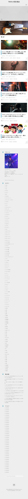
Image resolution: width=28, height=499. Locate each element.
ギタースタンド (8, 238)
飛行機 (7, 368)
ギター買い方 (8, 253)
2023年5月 (7, 422)
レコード (7, 302)
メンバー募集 (8, 291)
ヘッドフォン (8, 278)
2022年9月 (7, 437)
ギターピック (8, 240)
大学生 (7, 328)
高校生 (7, 370)
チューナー (7, 264)
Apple (6, 185)
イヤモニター (8, 214)
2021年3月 (7, 470)
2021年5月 (7, 466)
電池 (6, 361)
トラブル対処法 (8, 269)
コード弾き (7, 260)
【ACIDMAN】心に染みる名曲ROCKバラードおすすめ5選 (14, 390)
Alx (19, 490)
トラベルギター (8, 271)
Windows (7, 196)
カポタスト (7, 223)
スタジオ (7, 262)
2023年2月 (7, 428)
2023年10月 (7, 417)
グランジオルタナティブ (9, 256)
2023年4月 (7, 424)
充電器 (7, 315)
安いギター (7, 337)
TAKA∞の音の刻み (14, 2)
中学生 (7, 308)
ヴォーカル (15, 99)
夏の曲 (7, 326)
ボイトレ (11, 99)
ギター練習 (7, 251)
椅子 (6, 343)
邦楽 (6, 357)
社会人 (7, 352)
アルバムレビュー (8, 207)
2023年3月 (7, 426)
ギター (7, 229)
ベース (7, 280)
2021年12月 (7, 453)
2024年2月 (7, 409)
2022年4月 (7, 446)
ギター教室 (7, 249)
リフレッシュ (8, 300)
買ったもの (7, 354)
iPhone (7, 190)
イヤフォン (7, 212)
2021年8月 (7, 461)
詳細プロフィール (7, 176)
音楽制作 (7, 365)
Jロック (7, 192)
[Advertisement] (14, 13)
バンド (7, 273)
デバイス (7, 267)
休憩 (6, 310)
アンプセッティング (9, 210)
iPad (6, 188)
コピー (7, 258)
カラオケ (7, 225)
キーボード (7, 227)
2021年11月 (7, 455)
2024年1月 (7, 411)
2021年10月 (7, 457)
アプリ (7, 205)
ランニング (7, 297)
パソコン (7, 275)
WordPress (13, 490)
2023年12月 (7, 413)
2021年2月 (7, 472)
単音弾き (7, 321)
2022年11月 (7, 433)
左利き (7, 339)
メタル (7, 289)
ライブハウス (8, 295)
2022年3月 (7, 448)
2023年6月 (7, 420)
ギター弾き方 (8, 247)
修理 (6, 313)
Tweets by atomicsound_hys (9, 180)
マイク (7, 286)
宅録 (6, 335)
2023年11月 (7, 415)
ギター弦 (7, 245)
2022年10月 (7, 435)
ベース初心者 (8, 282)
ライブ (7, 293)
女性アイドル (8, 330)
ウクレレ (7, 216)
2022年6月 (7, 442)
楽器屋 (7, 346)
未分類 (7, 341)
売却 (6, 324)
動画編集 (7, 319)
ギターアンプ (8, 232)
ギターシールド (8, 236)
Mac (6, 194)
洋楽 (6, 350)
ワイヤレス (7, 304)
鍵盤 (6, 359)
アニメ (7, 203)
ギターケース (8, 234)
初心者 (7, 317)
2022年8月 (7, 439)
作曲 (6, 311)
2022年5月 (7, 444)
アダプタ (7, 201)
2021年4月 (7, 468)
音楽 (6, 363)
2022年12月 (7, 431)
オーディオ (7, 221)
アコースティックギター (9, 199)
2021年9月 (7, 459)
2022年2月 (7, 450)
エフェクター (8, 218)
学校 (6, 332)
